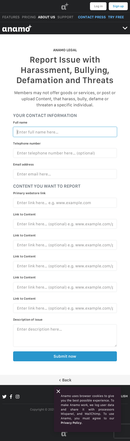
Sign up (118, 6)
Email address (23, 164)
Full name (20, 122)
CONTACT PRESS (92, 17)
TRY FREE (116, 17)
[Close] (58, 391)
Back (65, 380)
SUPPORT (65, 17)
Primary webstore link (29, 193)
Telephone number (27, 143)
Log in (98, 6)
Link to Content (24, 214)
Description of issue (28, 319)
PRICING (29, 17)
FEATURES (11, 17)
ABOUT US (46, 17)
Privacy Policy (71, 423)
